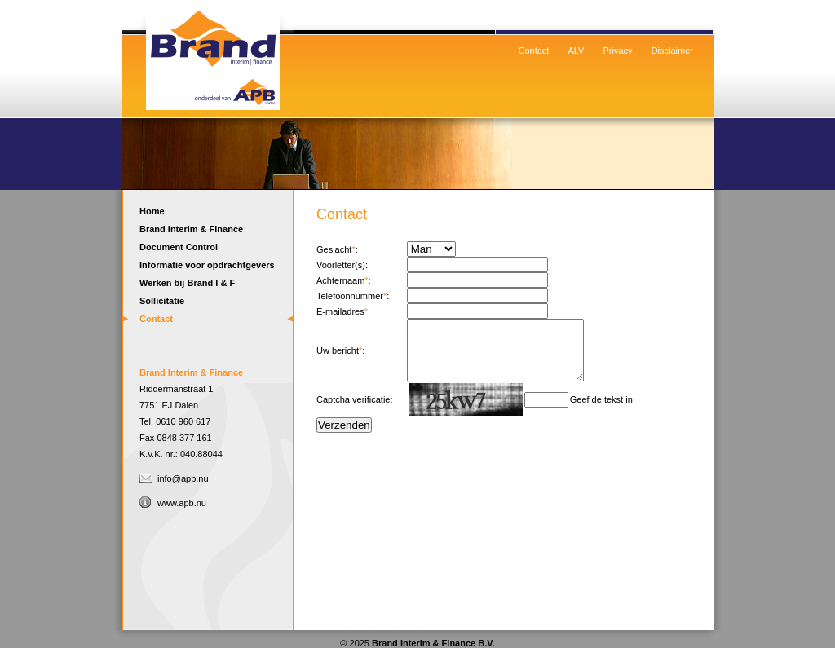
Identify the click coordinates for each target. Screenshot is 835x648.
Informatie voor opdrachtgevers (207, 265)
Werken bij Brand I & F (187, 283)
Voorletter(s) (340, 265)
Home (212, 53)
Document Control (178, 247)
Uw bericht (337, 356)
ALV (576, 50)
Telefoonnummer (349, 296)
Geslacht (333, 249)
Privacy (618, 50)
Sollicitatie (161, 301)
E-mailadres (340, 311)
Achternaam (340, 280)
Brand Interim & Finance (191, 229)
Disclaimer (672, 50)
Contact (534, 50)
